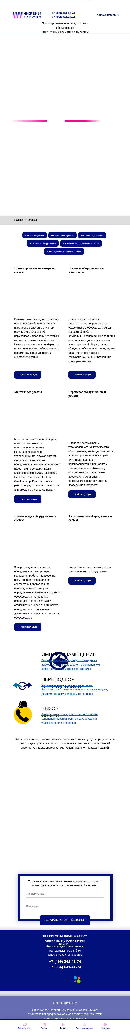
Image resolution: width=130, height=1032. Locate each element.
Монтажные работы (34, 235)
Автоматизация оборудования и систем (81, 244)
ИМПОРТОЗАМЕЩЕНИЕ (68, 656)
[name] (65, 908)
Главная (18, 219)
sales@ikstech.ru (108, 15)
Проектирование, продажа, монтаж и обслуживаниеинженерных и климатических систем (65, 27)
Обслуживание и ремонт (62, 235)
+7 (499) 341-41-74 (63, 13)
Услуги (33, 219)
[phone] (65, 896)
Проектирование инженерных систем (64, 253)
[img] (22, 688)
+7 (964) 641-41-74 (63, 17)
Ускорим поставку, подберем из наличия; (67, 695)
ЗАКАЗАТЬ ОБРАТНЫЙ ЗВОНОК (65, 921)
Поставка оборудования (93, 235)
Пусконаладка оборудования (42, 244)
